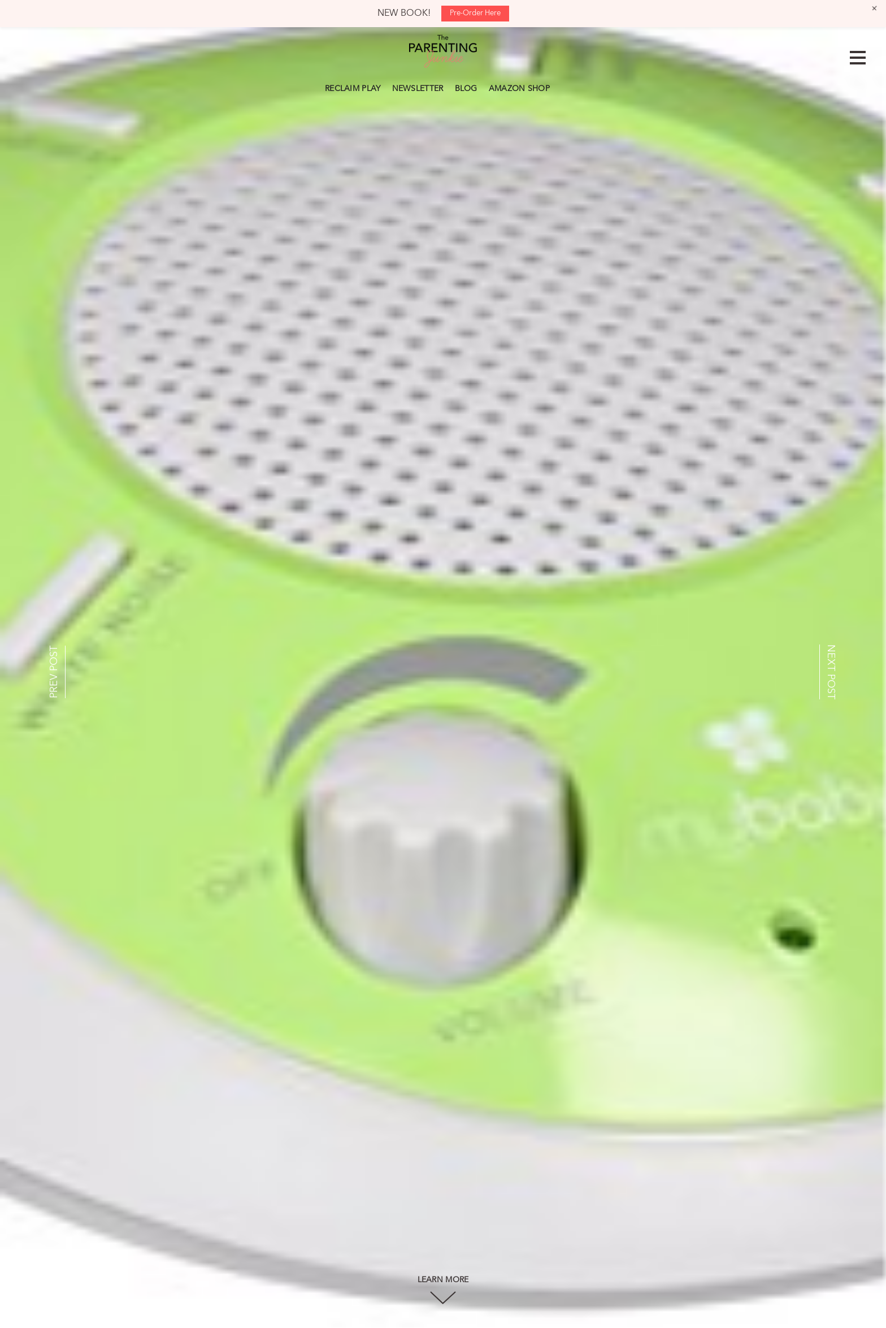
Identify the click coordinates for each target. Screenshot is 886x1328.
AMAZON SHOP (519, 89)
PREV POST (54, 672)
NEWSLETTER (418, 89)
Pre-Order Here (475, 13)
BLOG (466, 89)
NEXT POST (831, 671)
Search (561, 87)
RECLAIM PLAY (353, 89)
